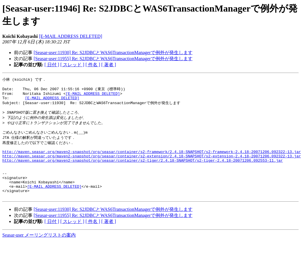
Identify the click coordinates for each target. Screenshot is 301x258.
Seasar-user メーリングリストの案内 (39, 252)
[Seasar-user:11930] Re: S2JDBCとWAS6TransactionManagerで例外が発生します (113, 52)
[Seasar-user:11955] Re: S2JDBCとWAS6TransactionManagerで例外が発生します (113, 58)
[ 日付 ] (51, 64)
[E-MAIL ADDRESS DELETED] (70, 36)
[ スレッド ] (72, 64)
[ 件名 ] (93, 64)
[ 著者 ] (108, 64)
